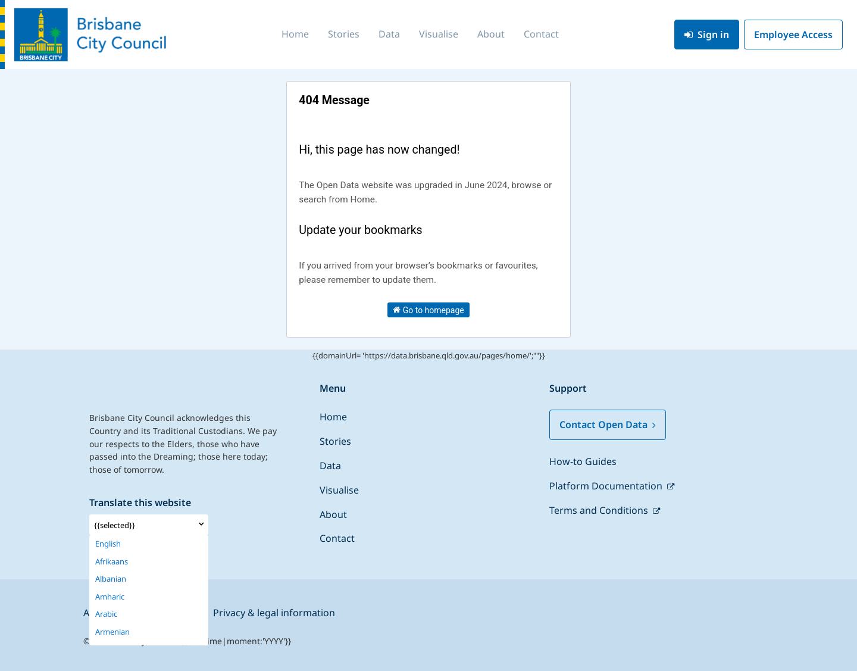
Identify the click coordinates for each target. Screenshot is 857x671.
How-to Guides (583, 461)
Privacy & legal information (274, 612)
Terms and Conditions (599, 510)
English (108, 544)
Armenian (112, 632)
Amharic (109, 597)
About (491, 33)
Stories (343, 33)
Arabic (106, 614)
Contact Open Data (607, 424)
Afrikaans (111, 562)
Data (389, 33)
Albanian (110, 579)
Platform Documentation (607, 485)
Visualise (438, 33)
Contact (541, 33)
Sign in (706, 34)
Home (295, 33)
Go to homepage (428, 309)
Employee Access (793, 34)
